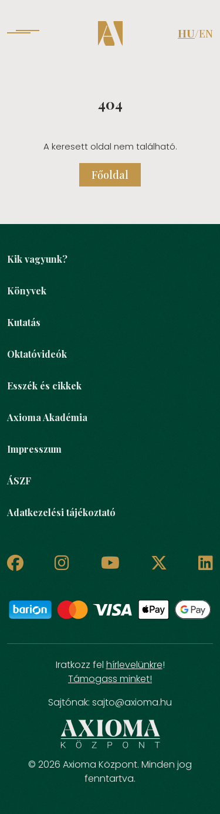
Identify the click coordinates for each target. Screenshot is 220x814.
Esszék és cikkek (44, 385)
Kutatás (23, 322)
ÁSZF (19, 480)
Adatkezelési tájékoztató (61, 512)
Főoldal (110, 175)
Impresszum (34, 449)
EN (206, 33)
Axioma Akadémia (47, 417)
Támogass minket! (110, 679)
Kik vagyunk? (37, 259)
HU (186, 33)
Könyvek (26, 290)
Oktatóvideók (37, 354)
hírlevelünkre (134, 664)
